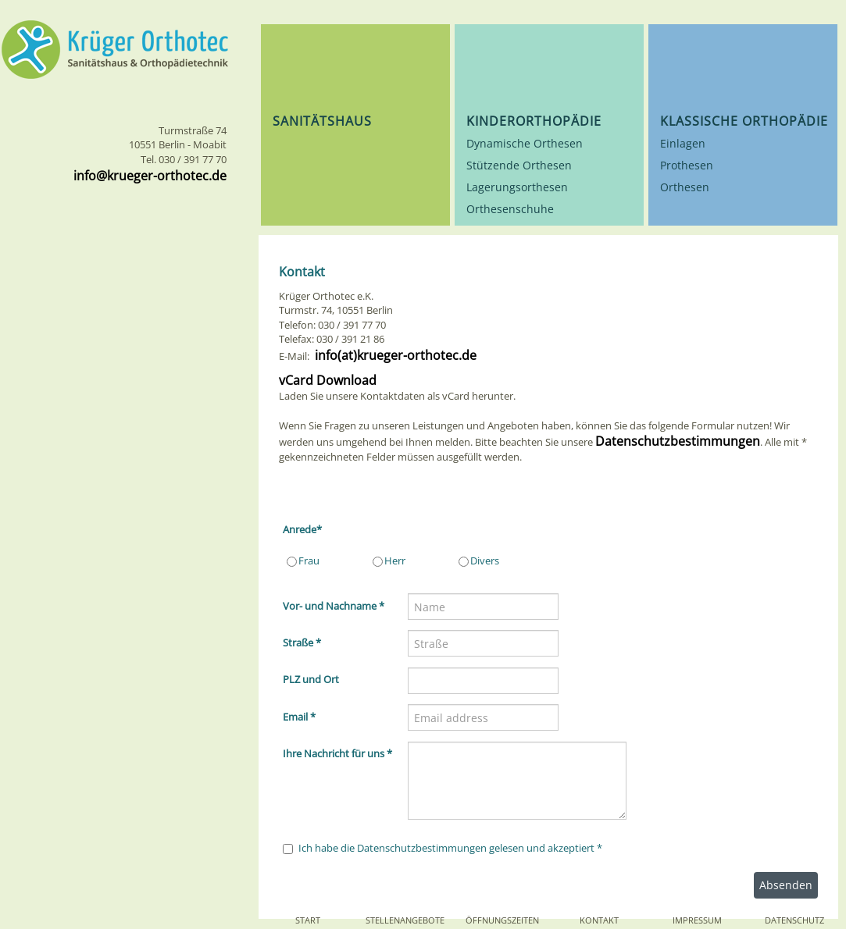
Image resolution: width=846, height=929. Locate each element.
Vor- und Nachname (333, 606)
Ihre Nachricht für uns (337, 753)
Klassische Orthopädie (744, 121)
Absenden (785, 884)
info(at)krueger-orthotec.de (394, 355)
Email (299, 717)
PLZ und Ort (311, 679)
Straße (302, 642)
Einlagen (682, 143)
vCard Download (328, 380)
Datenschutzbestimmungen (677, 441)
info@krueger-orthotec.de (150, 175)
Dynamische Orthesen (524, 143)
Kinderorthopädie (533, 121)
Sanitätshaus (322, 121)
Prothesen (686, 165)
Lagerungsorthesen (517, 187)
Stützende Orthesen (519, 165)
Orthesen (684, 187)
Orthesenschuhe (510, 208)
